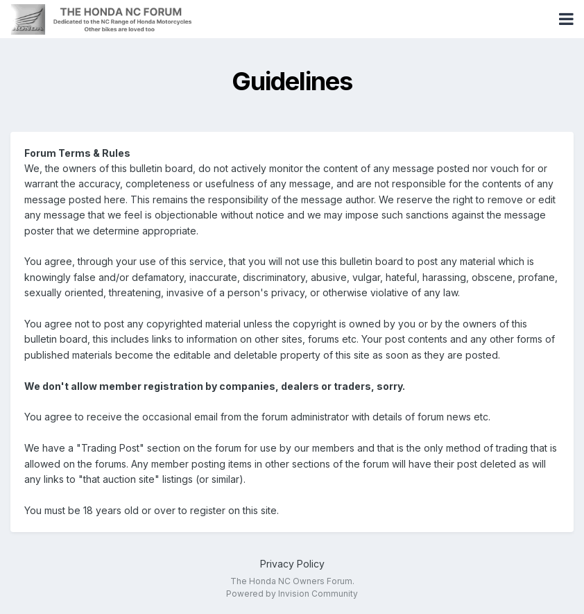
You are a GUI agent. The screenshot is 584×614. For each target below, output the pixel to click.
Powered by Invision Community (292, 593)
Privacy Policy (292, 564)
